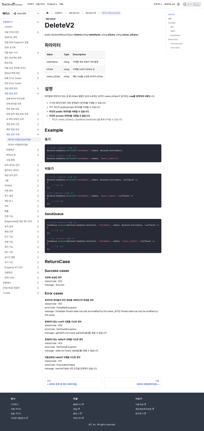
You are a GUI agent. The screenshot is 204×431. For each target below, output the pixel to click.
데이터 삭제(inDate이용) (19, 139)
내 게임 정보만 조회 (15, 119)
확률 (6, 211)
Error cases (175, 48)
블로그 (77, 413)
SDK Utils (9, 277)
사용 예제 (10, 160)
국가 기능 (9, 262)
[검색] (192, 4)
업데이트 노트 (169, 4)
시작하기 (30, 4)
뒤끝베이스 (8, 22)
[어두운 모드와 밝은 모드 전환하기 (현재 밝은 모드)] (178, 4)
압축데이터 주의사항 (15, 98)
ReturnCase (173, 39)
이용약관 (140, 404)
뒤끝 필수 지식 (11, 52)
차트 (6, 206)
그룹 (6, 180)
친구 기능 (9, 236)
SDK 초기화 (10, 47)
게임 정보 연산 (12, 129)
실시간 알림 (10, 257)
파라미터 (171, 14)
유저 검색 (9, 226)
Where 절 (11, 155)
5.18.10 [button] (157, 4)
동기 (172, 27)
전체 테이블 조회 (13, 103)
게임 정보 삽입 (12, 109)
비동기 (173, 31)
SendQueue (175, 35)
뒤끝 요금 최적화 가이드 (15, 68)
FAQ (61, 4)
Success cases (176, 43)
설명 (169, 19)
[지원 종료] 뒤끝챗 (11, 288)
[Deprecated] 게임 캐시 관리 (18, 221)
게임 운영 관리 (11, 88)
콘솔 (76, 409)
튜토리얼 (8, 63)
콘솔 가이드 (40, 4)
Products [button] (51, 4)
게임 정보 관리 (11, 93)
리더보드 (8, 185)
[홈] (47, 13)
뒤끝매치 (7, 282)
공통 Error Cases (13, 78)
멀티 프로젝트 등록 (13, 57)
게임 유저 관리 (11, 175)
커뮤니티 (78, 418)
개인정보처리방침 (144, 409)
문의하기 (140, 413)
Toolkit (6, 293)
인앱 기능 (9, 216)
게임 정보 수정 (12, 124)
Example (171, 23)
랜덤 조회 (9, 231)
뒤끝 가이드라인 (12, 32)
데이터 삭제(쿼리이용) (18, 144)
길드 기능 (9, 252)
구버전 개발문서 (19, 418)
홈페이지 (78, 404)
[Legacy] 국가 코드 (14, 267)
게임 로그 (9, 201)
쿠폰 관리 (9, 190)
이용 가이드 (16, 409)
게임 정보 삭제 (12, 134)
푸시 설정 (9, 195)
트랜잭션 (10, 149)
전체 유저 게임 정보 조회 (17, 114)
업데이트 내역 (11, 37)
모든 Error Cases (13, 83)
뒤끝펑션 (8, 272)
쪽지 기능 (9, 247)
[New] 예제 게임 (12, 73)
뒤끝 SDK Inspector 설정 (16, 42)
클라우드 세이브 (12, 170)
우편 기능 (9, 242)
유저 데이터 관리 (12, 165)
